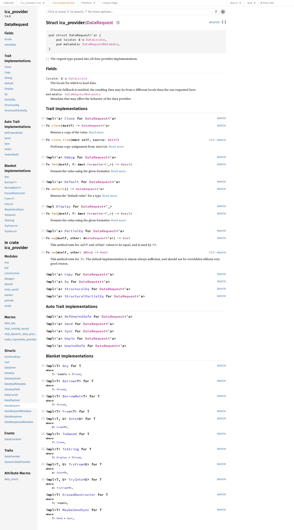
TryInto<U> (10, 231)
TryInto (76, 479)
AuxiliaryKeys (12, 356)
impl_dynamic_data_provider (21, 334)
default (58, 189)
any (6, 262)
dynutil (8, 284)
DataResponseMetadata (18, 422)
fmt (54, 164)
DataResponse (13, 416)
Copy (7, 72)
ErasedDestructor (14, 193)
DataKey (9, 373)
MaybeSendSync (14, 209)
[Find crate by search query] (278, 3)
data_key (9, 323)
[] (224, 22)
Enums (9, 433)
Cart (6, 362)
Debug (8, 78)
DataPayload (12, 400)
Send (7, 138)
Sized (76, 374)
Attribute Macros (17, 473)
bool (126, 238)
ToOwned (9, 215)
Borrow (68, 381)
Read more (96, 132)
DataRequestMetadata (17, 411)
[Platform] (88, 3)
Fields (9, 33)
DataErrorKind (12, 439)
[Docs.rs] (8, 3)
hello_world (11, 289)
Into (73, 419)
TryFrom (76, 464)
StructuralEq (11, 105)
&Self (112, 140)
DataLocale (11, 394)
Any (6, 177)
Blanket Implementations (17, 168)
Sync (7, 143)
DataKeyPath (12, 389)
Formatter (95, 164)
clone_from (61, 140)
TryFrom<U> (11, 225)
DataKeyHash (12, 378)
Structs (10, 351)
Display (8, 88)
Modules (11, 256)
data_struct (11, 479)
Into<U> (9, 204)
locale (8, 39)
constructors (12, 273)
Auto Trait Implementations (17, 124)
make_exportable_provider (20, 339)
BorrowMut (71, 396)
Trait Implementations (17, 58)
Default (8, 83)
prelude (9, 300)
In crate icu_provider (16, 245)
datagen (9, 278)
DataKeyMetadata (15, 384)
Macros (10, 317)
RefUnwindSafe (13, 132)
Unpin (7, 149)
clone (56, 125)
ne (53, 252)
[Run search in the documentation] (129, 12)
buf (6, 268)
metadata (10, 44)
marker (8, 295)
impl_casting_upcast (16, 328)
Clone (7, 67)
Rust (250, 3)
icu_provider (16, 11)
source (214, 22)
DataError (10, 367)
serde (7, 306)
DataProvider (12, 456)
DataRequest (16, 24)
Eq (5, 94)
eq (53, 238)
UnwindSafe (11, 154)
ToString (9, 220)
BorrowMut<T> (12, 187)
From (66, 411)
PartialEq (9, 99)
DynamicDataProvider (17, 462)
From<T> (9, 198)
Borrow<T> (10, 182)
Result (126, 164)
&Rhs (87, 252)
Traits (8, 450)
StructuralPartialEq (15, 110)
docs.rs (234, 3)
